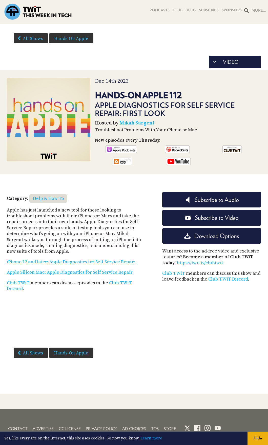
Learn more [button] (151, 438)
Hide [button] (258, 438)
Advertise (43, 428)
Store (170, 428)
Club (175, 10)
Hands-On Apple (71, 38)
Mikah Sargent (136, 123)
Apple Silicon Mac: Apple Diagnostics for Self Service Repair (70, 272)
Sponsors (231, 10)
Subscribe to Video (212, 217)
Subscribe (208, 10)
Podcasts (156, 10)
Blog (189, 10)
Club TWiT (18, 283)
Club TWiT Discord (228, 279)
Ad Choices (134, 428)
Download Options (211, 236)
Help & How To (48, 198)
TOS (155, 428)
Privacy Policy (101, 428)
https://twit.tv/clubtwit (200, 263)
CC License (70, 428)
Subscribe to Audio (211, 199)
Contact (18, 428)
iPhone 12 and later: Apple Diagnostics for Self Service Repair (71, 262)
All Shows (29, 38)
